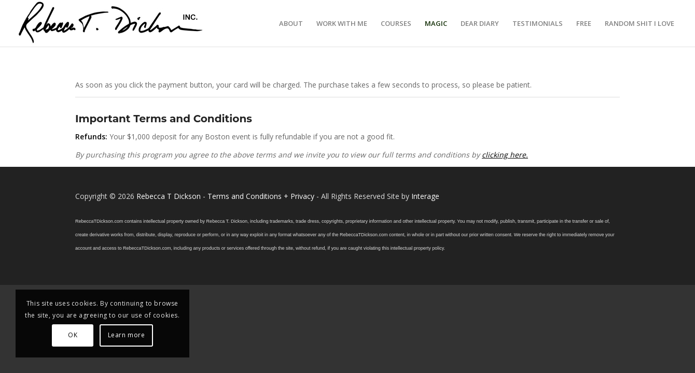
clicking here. (505, 155)
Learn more (126, 335)
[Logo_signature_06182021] (111, 23)
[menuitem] (291, 23)
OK (72, 335)
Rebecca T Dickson (168, 196)
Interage (425, 196)
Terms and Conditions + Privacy (260, 196)
